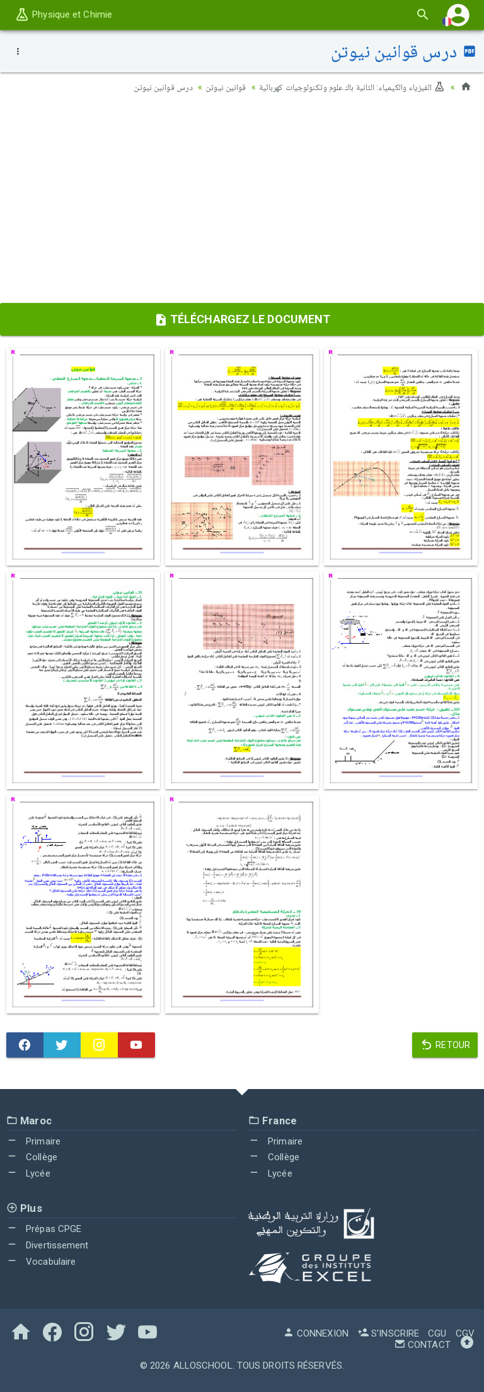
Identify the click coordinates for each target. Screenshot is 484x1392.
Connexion (316, 1333)
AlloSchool (203, 1365)
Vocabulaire (41, 1261)
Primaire (33, 1141)
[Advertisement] (242, 202)
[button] (458, 15)
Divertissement (47, 1245)
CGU (437, 1333)
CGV (465, 1333)
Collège (31, 1157)
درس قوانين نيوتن (154, 87)
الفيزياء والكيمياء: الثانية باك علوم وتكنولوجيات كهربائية (349, 87)
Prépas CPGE (43, 1229)
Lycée (28, 1173)
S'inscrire (388, 1333)
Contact (422, 1344)
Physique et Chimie (63, 14)
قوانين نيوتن (218, 87)
